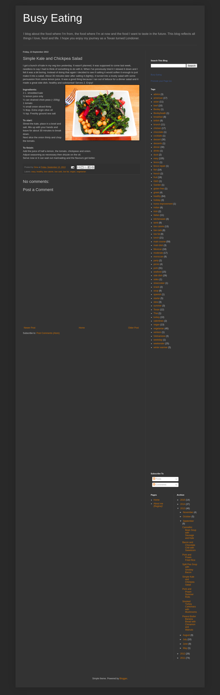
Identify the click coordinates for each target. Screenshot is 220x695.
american (158, 98)
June (185, 644)
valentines (159, 321)
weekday (158, 340)
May (185, 648)
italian (156, 215)
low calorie (48, 171)
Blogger (123, 678)
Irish (156, 211)
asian (156, 101)
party (156, 260)
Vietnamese (159, 336)
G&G (156, 181)
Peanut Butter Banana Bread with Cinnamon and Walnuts (189, 623)
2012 (183, 653)
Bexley (157, 109)
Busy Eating (52, 18)
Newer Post (29, 327)
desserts (158, 143)
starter (157, 298)
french (157, 173)
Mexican (158, 249)
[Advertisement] (81, 299)
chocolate (158, 132)
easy (33, 171)
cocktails (158, 136)
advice (157, 94)
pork (156, 268)
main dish (158, 245)
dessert (157, 139)
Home (82, 327)
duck (156, 154)
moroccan (158, 256)
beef (156, 105)
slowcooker (159, 283)
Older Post (133, 327)
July (185, 639)
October (187, 516)
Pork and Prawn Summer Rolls (187, 593)
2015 (183, 500)
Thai (156, 313)
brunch (157, 124)
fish (155, 169)
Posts (157, 479)
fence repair (159, 166)
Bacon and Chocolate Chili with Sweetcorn (189, 546)
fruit (155, 177)
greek (156, 192)
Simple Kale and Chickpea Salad (188, 580)
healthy (40, 171)
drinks (157, 151)
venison (157, 332)
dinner (157, 147)
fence (156, 162)
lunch (156, 237)
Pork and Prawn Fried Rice (188, 557)
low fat (66, 171)
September (188, 521)
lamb (156, 222)
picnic (156, 264)
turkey (157, 317)
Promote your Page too (161, 81)
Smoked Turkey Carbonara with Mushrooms (189, 606)
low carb (58, 171)
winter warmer (161, 347)
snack (156, 287)
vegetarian (81, 171)
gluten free (159, 188)
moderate (158, 253)
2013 (183, 508)
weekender (159, 343)
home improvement (163, 204)
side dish (158, 275)
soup (156, 290)
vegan (72, 171)
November (188, 512)
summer (158, 305)
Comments (159, 484)
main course (160, 241)
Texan (157, 309)
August (187, 635)
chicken (157, 128)
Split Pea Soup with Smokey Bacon (189, 568)
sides (156, 279)
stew (156, 302)
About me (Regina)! (158, 504)
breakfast (158, 117)
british (157, 120)
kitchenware (160, 219)
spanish (157, 294)
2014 (183, 504)
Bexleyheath (160, 113)
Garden (157, 185)
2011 (183, 658)
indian (157, 207)
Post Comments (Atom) (48, 333)
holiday (157, 200)
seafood (158, 272)
